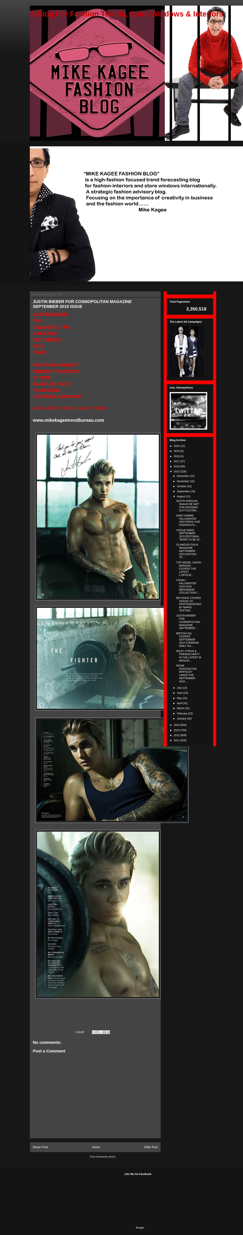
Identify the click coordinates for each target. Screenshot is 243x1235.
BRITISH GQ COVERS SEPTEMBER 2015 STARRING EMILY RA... (187, 639)
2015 (177, 471)
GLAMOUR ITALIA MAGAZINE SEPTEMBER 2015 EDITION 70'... (187, 551)
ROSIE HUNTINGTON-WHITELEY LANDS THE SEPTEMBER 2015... (186, 673)
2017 (177, 461)
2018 (177, 456)
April (180, 703)
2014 (177, 724)
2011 (177, 740)
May (179, 698)
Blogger (140, 1227)
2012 (177, 735)
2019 (177, 451)
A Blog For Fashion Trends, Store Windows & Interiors (126, 14)
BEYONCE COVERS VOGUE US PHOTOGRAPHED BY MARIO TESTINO (188, 604)
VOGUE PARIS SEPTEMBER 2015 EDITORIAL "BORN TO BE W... (188, 535)
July (179, 687)
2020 (177, 445)
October (182, 486)
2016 (177, 466)
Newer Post (40, 1147)
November (183, 481)
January (182, 718)
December (183, 475)
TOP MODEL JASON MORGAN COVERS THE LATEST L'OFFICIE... (188, 569)
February (182, 713)
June (180, 692)
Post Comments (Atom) (102, 1156)
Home (96, 1147)
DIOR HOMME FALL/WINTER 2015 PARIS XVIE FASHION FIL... (188, 520)
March (181, 708)
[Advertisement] (58, 1196)
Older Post (151, 1147)
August (181, 496)
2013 (177, 730)
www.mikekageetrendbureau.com (68, 420)
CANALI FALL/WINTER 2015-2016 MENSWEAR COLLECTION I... (188, 586)
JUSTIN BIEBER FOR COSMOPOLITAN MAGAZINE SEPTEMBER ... (188, 622)
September (183, 491)
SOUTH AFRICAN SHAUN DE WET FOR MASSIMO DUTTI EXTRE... (187, 505)
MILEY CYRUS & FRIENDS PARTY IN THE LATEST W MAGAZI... (188, 655)
